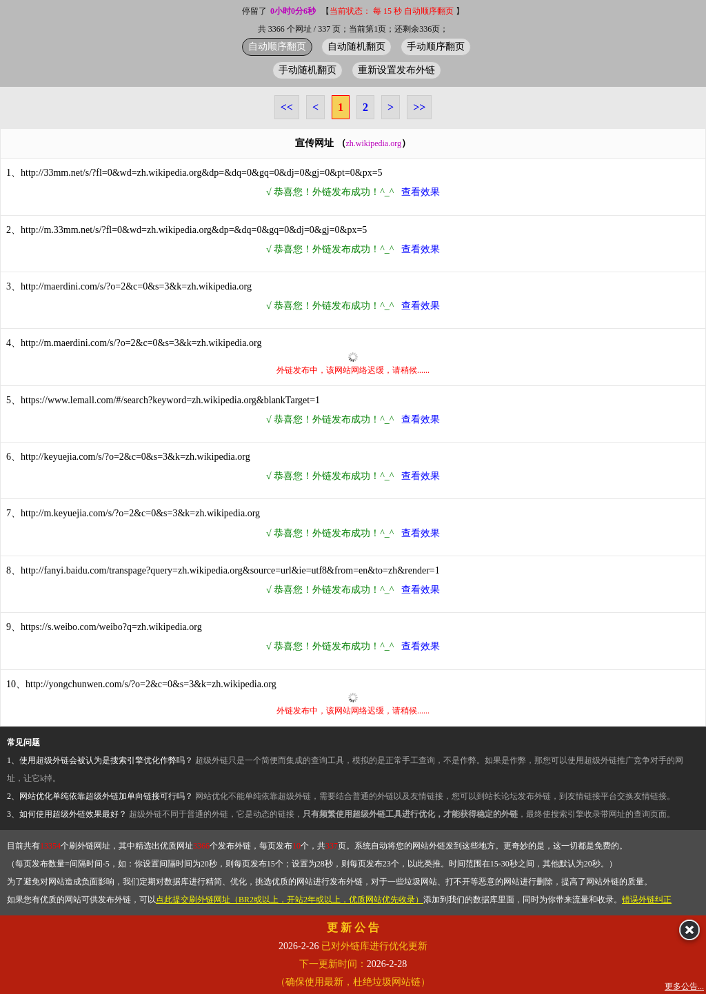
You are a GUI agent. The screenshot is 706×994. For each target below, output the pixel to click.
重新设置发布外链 (396, 69)
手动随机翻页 (307, 69)
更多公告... (684, 986)
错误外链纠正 (647, 899)
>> (419, 107)
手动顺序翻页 (436, 46)
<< (287, 107)
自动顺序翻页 (277, 46)
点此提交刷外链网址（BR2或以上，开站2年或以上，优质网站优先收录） (289, 899)
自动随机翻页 (356, 46)
